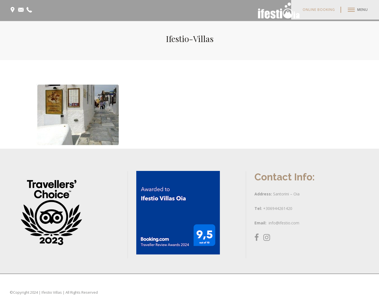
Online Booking (319, 9)
